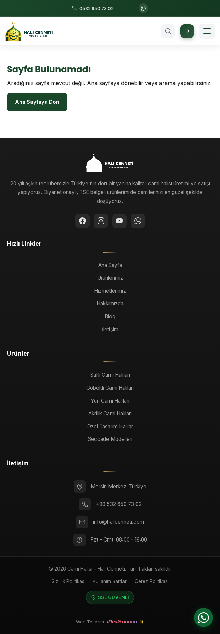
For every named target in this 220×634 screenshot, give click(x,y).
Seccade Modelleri (110, 439)
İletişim (110, 329)
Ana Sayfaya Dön (37, 102)
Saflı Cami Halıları (110, 375)
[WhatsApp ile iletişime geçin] (143, 8)
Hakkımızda (110, 303)
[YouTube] (119, 221)
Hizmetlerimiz (110, 291)
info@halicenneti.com (118, 522)
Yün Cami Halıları (110, 401)
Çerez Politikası (152, 581)
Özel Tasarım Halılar (110, 426)
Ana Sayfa (110, 265)
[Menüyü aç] (207, 31)
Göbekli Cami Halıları (110, 388)
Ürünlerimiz (110, 278)
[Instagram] (101, 221)
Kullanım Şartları (110, 581)
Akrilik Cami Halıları (110, 413)
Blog (110, 316)
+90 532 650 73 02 (119, 504)
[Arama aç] (168, 31)
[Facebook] (82, 221)
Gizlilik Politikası (68, 581)
